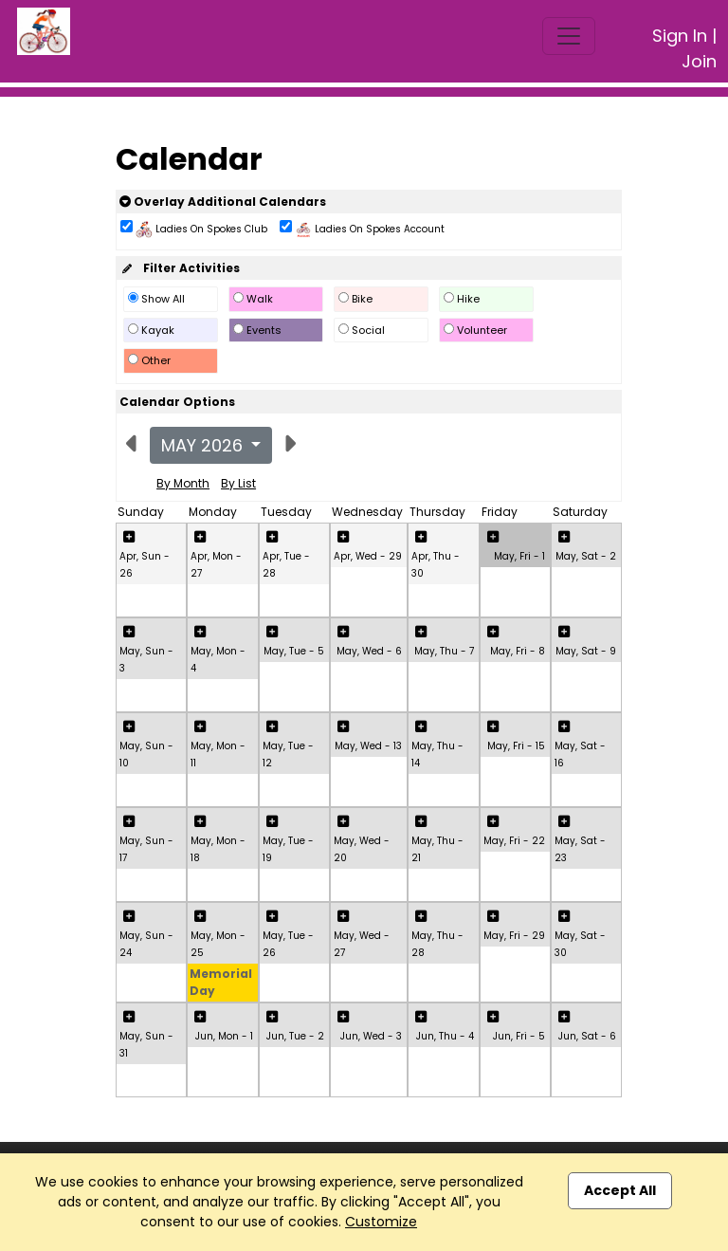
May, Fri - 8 (517, 651)
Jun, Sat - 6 (587, 1036)
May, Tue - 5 (294, 651)
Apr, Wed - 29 (368, 556)
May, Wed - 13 (368, 746)
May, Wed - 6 (369, 651)
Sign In (679, 35)
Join (699, 61)
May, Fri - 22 (514, 841)
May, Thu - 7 (444, 651)
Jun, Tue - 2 (295, 1036)
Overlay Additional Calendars (222, 201)
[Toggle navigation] (568, 36)
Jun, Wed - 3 (371, 1036)
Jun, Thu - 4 (445, 1036)
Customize (381, 1221)
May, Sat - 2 (585, 556)
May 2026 (204, 445)
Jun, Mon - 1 (224, 1036)
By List (238, 483)
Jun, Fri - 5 (519, 1036)
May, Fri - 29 (514, 936)
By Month (182, 483)
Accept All (620, 1190)
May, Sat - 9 (585, 651)
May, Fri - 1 (519, 556)
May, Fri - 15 (516, 746)
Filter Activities (179, 268)
